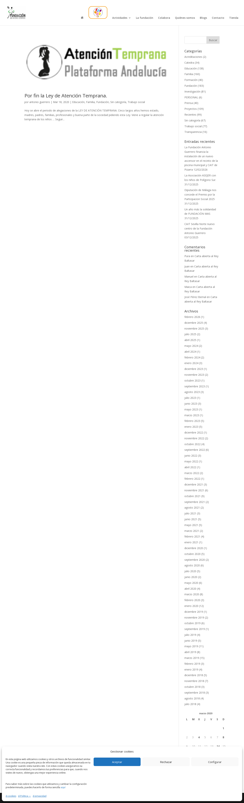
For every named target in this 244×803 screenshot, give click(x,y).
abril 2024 (190, 351)
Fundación (102, 102)
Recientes (190, 114)
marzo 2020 (191, 594)
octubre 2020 (192, 554)
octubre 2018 (192, 687)
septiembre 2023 (194, 386)
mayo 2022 (191, 461)
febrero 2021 (192, 536)
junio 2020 (190, 577)
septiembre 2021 (194, 502)
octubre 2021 (192, 496)
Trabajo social (136, 102)
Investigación (192, 91)
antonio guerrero (39, 102)
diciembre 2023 (193, 369)
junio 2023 (190, 403)
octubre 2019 (192, 623)
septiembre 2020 (194, 559)
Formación (191, 80)
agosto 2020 (192, 565)
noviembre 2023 (194, 374)
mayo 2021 (191, 525)
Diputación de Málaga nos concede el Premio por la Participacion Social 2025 (200, 194)
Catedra (189, 62)
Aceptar (117, 762)
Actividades (119, 18)
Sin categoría (118, 102)
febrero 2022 (192, 478)
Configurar (215, 762)
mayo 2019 (191, 646)
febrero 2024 (192, 357)
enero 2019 (191, 669)
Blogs (203, 18)
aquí (63, 787)
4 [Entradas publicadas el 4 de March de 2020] (199, 737)
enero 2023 (191, 426)
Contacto (218, 18)
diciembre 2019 (193, 611)
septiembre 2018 (194, 692)
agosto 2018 (192, 698)
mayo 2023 (191, 409)
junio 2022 (190, 455)
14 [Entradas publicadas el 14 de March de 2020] (218, 746)
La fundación (144, 18)
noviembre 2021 (194, 490)
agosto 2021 (192, 507)
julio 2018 (190, 704)
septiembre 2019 (194, 629)
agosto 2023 (192, 392)
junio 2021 (190, 519)
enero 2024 (191, 363)
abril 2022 (190, 467)
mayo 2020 (191, 583)
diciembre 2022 (193, 432)
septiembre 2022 (194, 450)
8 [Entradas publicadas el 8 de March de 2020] (223, 737)
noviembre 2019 (194, 617)
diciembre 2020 (193, 548)
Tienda (233, 18)
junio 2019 (190, 640)
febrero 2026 (192, 317)
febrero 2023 (192, 421)
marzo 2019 (191, 658)
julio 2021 (190, 513)
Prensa (188, 103)
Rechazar (166, 762)
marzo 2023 (191, 415)
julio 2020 (190, 571)
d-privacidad (39, 796)
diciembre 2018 (193, 675)
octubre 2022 (192, 444)
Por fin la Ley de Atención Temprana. (65, 95)
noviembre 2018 (194, 681)
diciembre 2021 (193, 484)
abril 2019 (190, 652)
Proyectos (190, 109)
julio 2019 (190, 635)
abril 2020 (190, 588)
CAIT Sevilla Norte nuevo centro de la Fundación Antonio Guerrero (199, 228)
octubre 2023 (192, 380)
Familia (90, 102)
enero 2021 (191, 542)
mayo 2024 (191, 346)
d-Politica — (24, 796)
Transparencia (193, 132)
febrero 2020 (192, 600)
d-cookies (11, 796)
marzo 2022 (191, 473)
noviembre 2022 (194, 438)
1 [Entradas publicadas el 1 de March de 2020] (223, 728)
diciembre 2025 (193, 322)
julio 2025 (190, 334)
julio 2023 (190, 398)
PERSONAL (191, 97)
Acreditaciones (193, 57)
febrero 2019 (192, 663)
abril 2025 (190, 340)
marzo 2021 (191, 531)
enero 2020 (191, 606)
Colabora (164, 18)
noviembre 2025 (194, 328)
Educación (78, 102)
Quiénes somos (185, 18)
